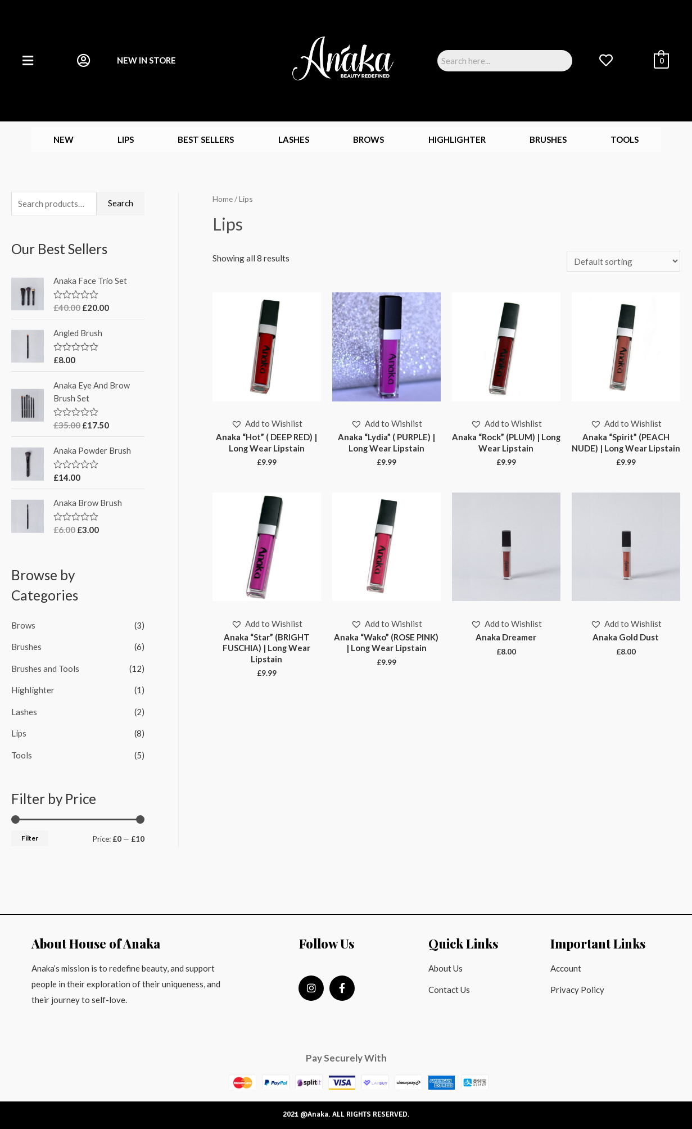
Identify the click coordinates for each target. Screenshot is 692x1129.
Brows (368, 139)
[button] (266, 424)
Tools (624, 139)
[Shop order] (623, 261)
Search (120, 203)
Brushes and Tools (45, 666)
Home (222, 199)
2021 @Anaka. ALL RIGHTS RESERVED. (346, 1110)
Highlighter (457, 139)
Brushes (548, 139)
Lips (125, 139)
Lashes (293, 139)
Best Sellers (206, 139)
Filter (29, 834)
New (63, 139)
